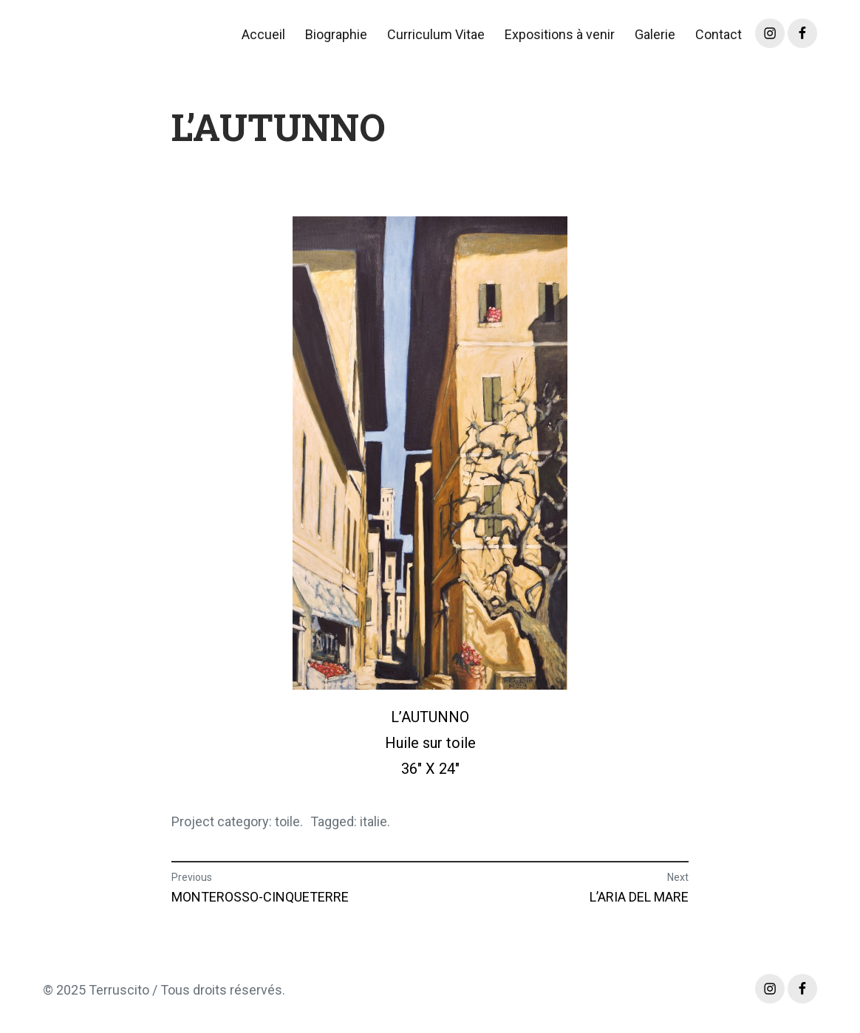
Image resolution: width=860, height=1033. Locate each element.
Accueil (263, 34)
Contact (718, 34)
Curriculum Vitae (436, 34)
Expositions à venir (560, 34)
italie (373, 821)
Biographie (336, 34)
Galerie (655, 34)
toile (287, 821)
